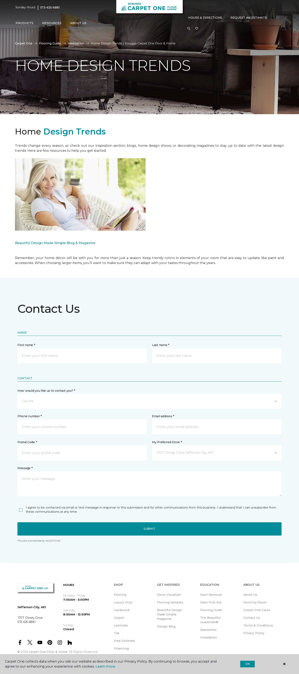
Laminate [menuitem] (121, 625)
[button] (189, 28)
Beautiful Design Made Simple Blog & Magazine (55, 243)
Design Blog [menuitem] (166, 626)
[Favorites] (197, 28)
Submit (149, 529)
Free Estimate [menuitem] (124, 641)
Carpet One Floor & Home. (48, 652)
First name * (26, 345)
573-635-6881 (50, 7)
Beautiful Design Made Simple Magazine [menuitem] (169, 614)
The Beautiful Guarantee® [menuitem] (210, 620)
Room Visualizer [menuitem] (169, 595)
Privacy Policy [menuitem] (253, 633)
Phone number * (29, 416)
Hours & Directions (205, 18)
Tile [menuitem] (116, 633)
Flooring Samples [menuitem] (170, 602)
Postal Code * (27, 442)
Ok (247, 664)
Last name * (160, 345)
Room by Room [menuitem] (255, 602)
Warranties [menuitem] (208, 630)
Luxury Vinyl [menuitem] (123, 602)
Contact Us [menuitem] (251, 618)
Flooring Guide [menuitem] (211, 610)
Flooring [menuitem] (120, 595)
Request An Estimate (248, 18)
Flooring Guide (50, 43)
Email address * (163, 416)
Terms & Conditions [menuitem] (258, 625)
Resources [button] (51, 23)
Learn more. (106, 666)
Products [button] (24, 23)
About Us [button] (78, 23)
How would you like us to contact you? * (46, 390)
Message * (24, 468)
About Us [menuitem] (250, 595)
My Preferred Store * (167, 442)
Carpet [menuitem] (119, 618)
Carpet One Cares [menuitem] (256, 610)
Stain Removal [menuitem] (211, 595)
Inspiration (76, 43)
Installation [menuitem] (208, 637)
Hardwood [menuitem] (121, 610)
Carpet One (23, 43)
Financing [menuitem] (121, 648)
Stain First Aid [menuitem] (210, 602)
